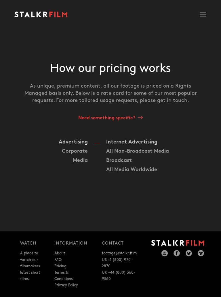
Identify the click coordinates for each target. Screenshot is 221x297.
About (59, 253)
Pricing (60, 266)
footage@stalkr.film (119, 253)
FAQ (58, 260)
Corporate (75, 151)
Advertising (73, 142)
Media (80, 160)
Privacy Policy (66, 285)
